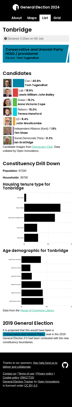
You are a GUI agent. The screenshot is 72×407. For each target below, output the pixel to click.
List (45, 18)
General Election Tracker (18, 381)
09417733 (27, 377)
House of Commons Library (37, 310)
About (16, 18)
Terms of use (26, 373)
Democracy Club (42, 146)
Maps (32, 18)
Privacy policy (44, 373)
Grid (57, 18)
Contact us (9, 373)
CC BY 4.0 (30, 385)
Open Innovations (48, 381)
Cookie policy (11, 377)
